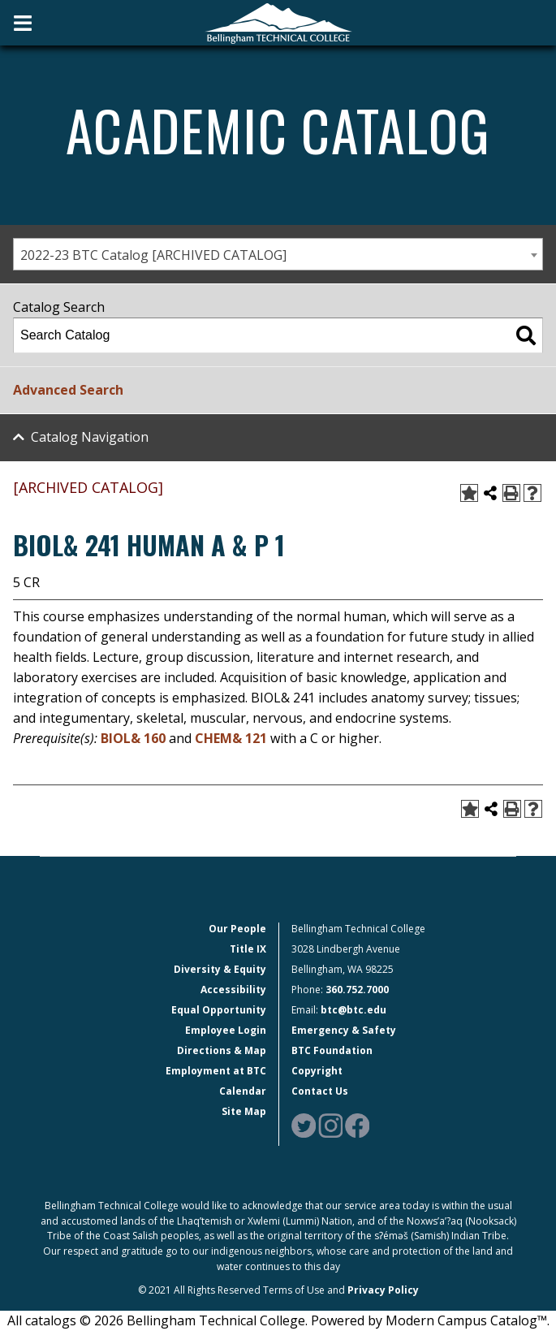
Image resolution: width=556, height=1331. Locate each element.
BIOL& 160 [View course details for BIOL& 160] (133, 738)
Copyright (317, 1071)
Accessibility (233, 989)
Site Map (244, 1111)
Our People (237, 929)
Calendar (242, 1091)
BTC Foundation (332, 1050)
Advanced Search (68, 390)
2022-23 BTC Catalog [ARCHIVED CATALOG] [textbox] (153, 255)
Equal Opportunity (218, 1010)
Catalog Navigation (90, 437)
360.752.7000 (357, 989)
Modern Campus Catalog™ (466, 1320)
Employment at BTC (216, 1071)
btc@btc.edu (353, 1010)
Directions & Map (221, 1050)
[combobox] (278, 254)
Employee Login (225, 1030)
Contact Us (319, 1091)
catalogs (50, 1320)
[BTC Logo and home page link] (278, 22)
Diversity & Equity (220, 969)
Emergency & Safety (343, 1030)
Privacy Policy (383, 1290)
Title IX (248, 949)
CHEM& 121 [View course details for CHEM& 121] (231, 738)
